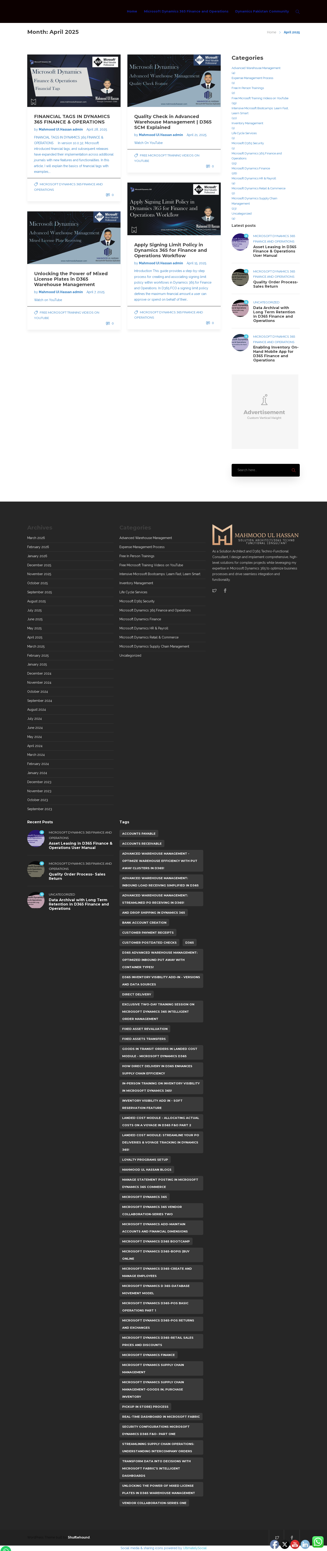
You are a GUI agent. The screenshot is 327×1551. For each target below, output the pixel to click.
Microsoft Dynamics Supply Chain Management (254, 201)
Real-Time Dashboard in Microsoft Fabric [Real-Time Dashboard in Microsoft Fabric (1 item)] (161, 1416)
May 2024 (34, 737)
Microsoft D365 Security (248, 143)
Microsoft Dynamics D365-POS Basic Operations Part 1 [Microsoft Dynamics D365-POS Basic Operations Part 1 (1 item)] (155, 1306)
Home (132, 11)
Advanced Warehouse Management (256, 68)
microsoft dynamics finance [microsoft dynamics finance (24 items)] (148, 1355)
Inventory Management (247, 123)
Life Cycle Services (244, 133)
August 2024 (36, 709)
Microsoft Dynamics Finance (251, 168)
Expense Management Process (252, 78)
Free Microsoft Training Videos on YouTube (260, 98)
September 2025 (39, 592)
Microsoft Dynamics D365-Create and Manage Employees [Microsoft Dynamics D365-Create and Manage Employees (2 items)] (157, 1272)
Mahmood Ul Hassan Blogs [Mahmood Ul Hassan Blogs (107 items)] (146, 1169)
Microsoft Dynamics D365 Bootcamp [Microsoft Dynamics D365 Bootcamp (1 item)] (156, 1241)
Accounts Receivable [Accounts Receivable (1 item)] (142, 843)
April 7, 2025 (95, 292)
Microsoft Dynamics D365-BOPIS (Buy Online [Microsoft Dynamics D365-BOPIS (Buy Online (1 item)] (155, 1254)
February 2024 (38, 764)
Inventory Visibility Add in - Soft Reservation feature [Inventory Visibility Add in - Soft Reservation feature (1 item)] (152, 1104)
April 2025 (34, 637)
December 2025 (39, 565)
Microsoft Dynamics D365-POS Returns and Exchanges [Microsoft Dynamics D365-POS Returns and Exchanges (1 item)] (158, 1323)
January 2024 (37, 773)
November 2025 (39, 574)
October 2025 (37, 583)
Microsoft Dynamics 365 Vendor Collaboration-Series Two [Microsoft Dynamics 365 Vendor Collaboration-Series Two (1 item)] (152, 1210)
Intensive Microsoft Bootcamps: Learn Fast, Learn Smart (260, 110)
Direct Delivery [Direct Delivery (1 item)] (136, 994)
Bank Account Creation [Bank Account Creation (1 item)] (144, 922)
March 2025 (36, 646)
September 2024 (39, 701)
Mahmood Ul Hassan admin (61, 129)
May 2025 (34, 628)
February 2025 (38, 655)
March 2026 (36, 538)
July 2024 (34, 718)
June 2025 (34, 619)
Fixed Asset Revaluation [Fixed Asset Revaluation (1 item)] (145, 1029)
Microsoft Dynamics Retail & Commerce (258, 188)
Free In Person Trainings (248, 88)
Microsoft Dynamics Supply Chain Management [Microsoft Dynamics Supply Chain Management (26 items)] (153, 1368)
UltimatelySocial (195, 1548)
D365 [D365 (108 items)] (189, 942)
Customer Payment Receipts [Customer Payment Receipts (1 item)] (148, 932)
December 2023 (39, 782)
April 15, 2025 (196, 263)
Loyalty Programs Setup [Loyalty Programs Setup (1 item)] (145, 1159)
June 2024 (35, 728)
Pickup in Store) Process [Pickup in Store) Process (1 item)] (145, 1406)
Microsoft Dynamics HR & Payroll (254, 178)
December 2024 (39, 673)
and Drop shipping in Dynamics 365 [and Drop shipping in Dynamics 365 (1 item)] (153, 912)
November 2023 (39, 791)
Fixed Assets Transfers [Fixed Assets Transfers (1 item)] (144, 1039)
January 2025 (37, 664)
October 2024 (37, 691)
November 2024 (39, 682)
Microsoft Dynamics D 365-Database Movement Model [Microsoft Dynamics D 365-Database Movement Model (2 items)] (156, 1289)
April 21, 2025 (196, 135)
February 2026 (38, 547)
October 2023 (37, 800)
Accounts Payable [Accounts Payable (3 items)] (139, 833)
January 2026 (37, 556)
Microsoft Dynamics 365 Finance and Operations (186, 11)
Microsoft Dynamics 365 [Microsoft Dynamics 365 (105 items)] (144, 1197)
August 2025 (36, 601)
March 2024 (36, 755)
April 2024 (34, 746)
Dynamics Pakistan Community (262, 11)
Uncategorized (242, 213)
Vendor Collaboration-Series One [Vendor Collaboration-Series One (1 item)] (154, 1503)
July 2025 (34, 610)
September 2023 (39, 809)
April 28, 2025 (97, 129)
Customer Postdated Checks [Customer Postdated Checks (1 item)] (149, 942)
